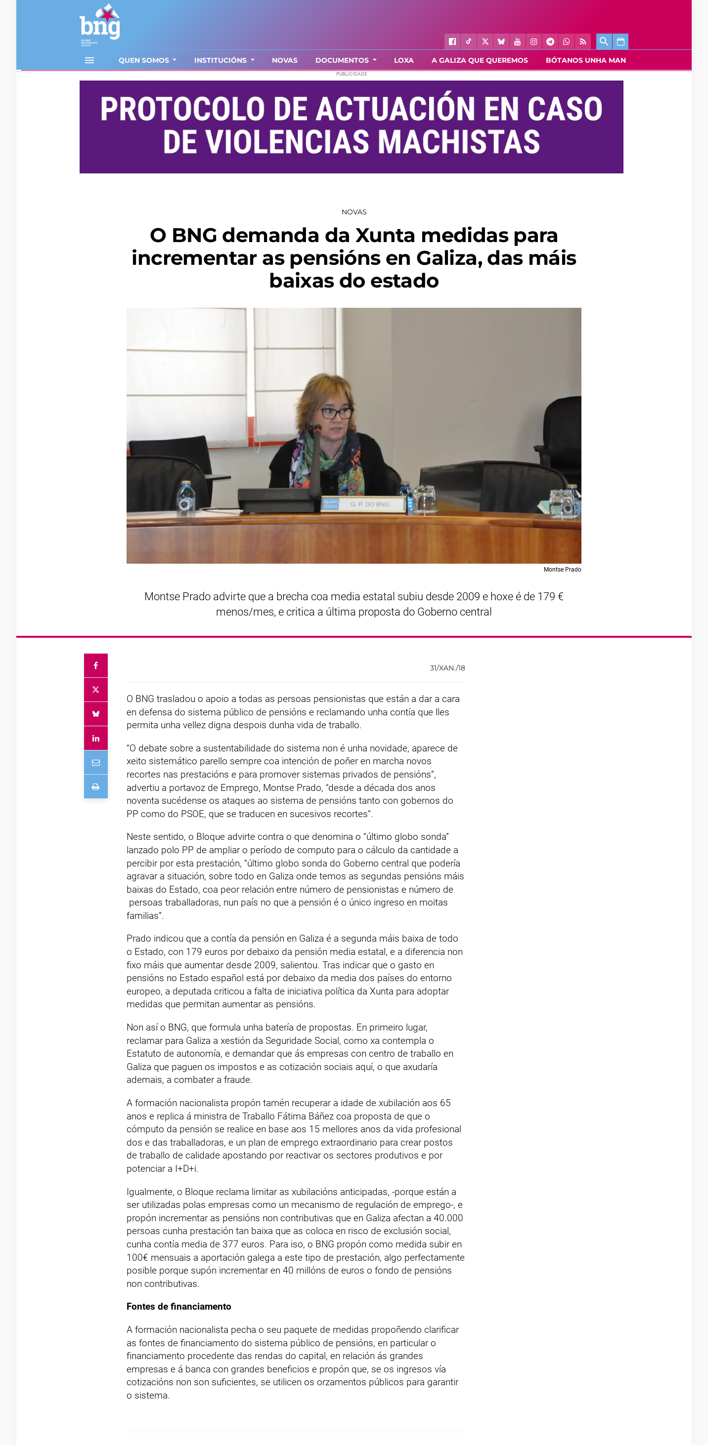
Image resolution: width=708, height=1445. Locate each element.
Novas (354, 211)
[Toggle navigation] (89, 60)
